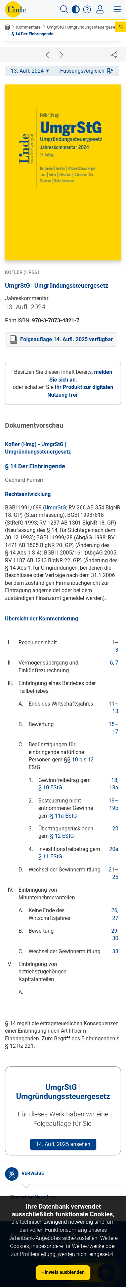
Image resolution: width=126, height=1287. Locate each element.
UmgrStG (55, 507)
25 (115, 877)
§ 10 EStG (50, 787)
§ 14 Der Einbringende (32, 33)
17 (115, 731)
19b (113, 808)
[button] (64, 9)
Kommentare (28, 27)
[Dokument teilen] (114, 54)
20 (115, 828)
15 (112, 724)
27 (115, 918)
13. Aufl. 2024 (30, 71)
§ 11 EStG (50, 856)
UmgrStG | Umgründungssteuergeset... (83, 27)
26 (114, 910)
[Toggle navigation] (100, 9)
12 (91, 759)
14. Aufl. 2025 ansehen (63, 1144)
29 (114, 931)
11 (112, 704)
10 (75, 759)
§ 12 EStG (62, 836)
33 (115, 951)
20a (113, 849)
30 (115, 938)
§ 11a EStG (63, 816)
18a (113, 787)
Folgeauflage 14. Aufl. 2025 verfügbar (66, 339)
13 (115, 711)
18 (114, 780)
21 (112, 869)
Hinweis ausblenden (63, 1272)
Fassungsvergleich (86, 71)
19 (112, 800)
